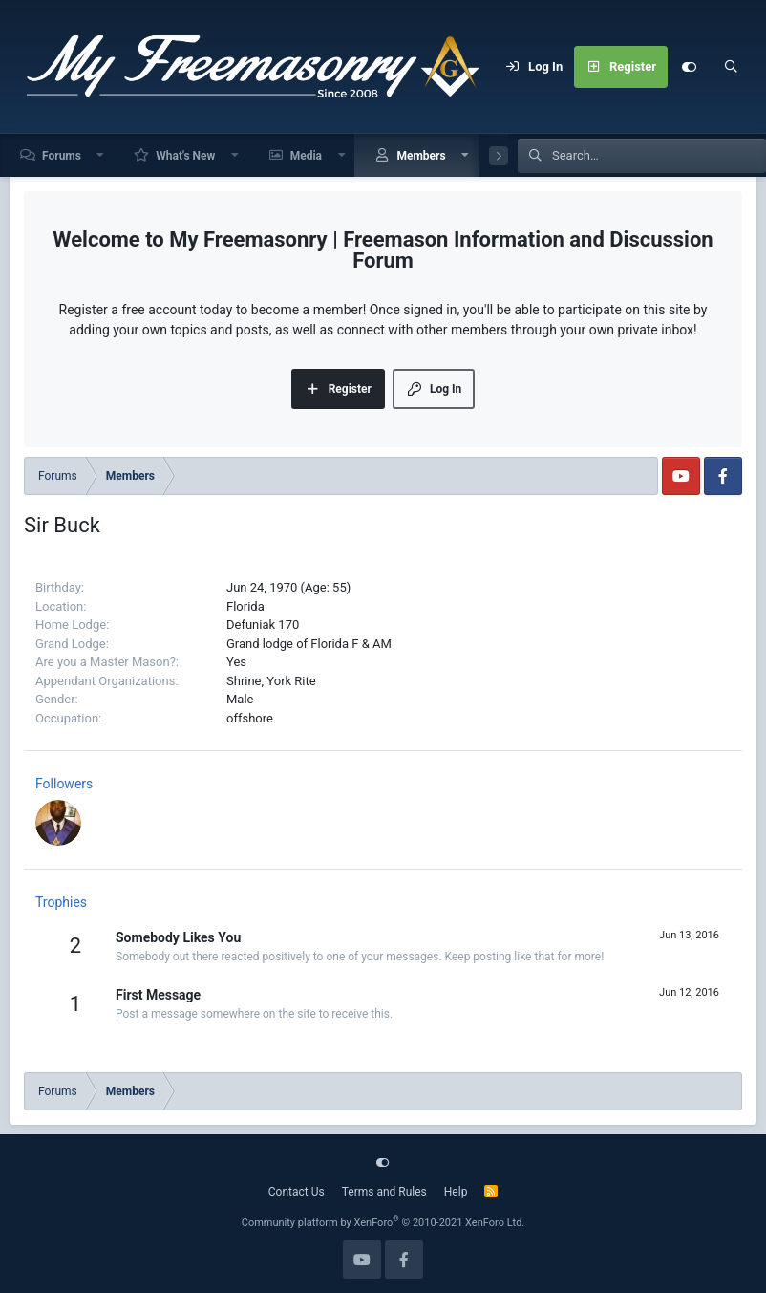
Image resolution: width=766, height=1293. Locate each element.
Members (420, 155)
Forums (61, 155)
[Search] (731, 67)
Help (456, 1191)
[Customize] (689, 67)
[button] (101, 155)
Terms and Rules (384, 1191)
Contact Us (296, 1191)
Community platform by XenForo (383, 1223)
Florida (245, 606)
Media (306, 155)
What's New (185, 155)
